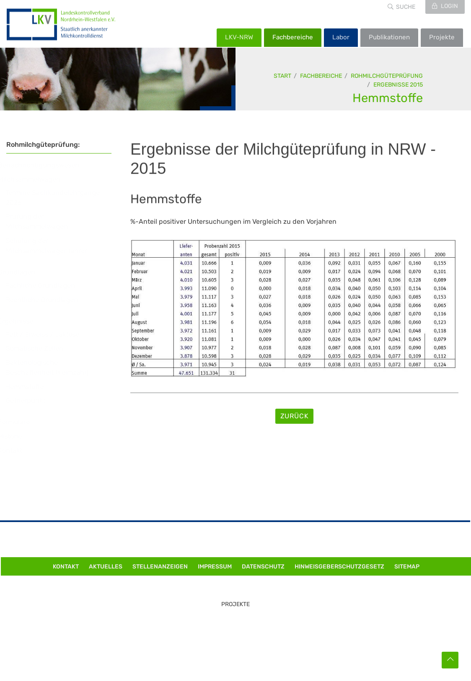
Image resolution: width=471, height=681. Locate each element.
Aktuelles (105, 566)
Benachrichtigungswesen (46, 165)
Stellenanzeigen (160, 566)
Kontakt (18, 450)
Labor (340, 37)
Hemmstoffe (388, 98)
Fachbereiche (292, 37)
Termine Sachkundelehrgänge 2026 (60, 198)
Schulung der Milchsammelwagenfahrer (54, 246)
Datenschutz (263, 566)
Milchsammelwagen (37, 179)
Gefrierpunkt (33, 401)
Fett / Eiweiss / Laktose (50, 334)
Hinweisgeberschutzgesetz (339, 566)
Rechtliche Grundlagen (49, 300)
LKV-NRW (239, 37)
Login (449, 6)
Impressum (215, 566)
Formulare (22, 422)
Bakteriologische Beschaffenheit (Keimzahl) (54, 367)
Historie (18, 436)
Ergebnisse (23, 321)
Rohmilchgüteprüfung (387, 75)
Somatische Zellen (42, 348)
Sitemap (406, 566)
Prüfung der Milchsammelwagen (44, 221)
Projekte (442, 37)
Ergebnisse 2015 (398, 84)
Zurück (294, 416)
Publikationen (389, 37)
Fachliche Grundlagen (48, 285)
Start (283, 75)
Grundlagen (24, 272)
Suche (405, 6)
